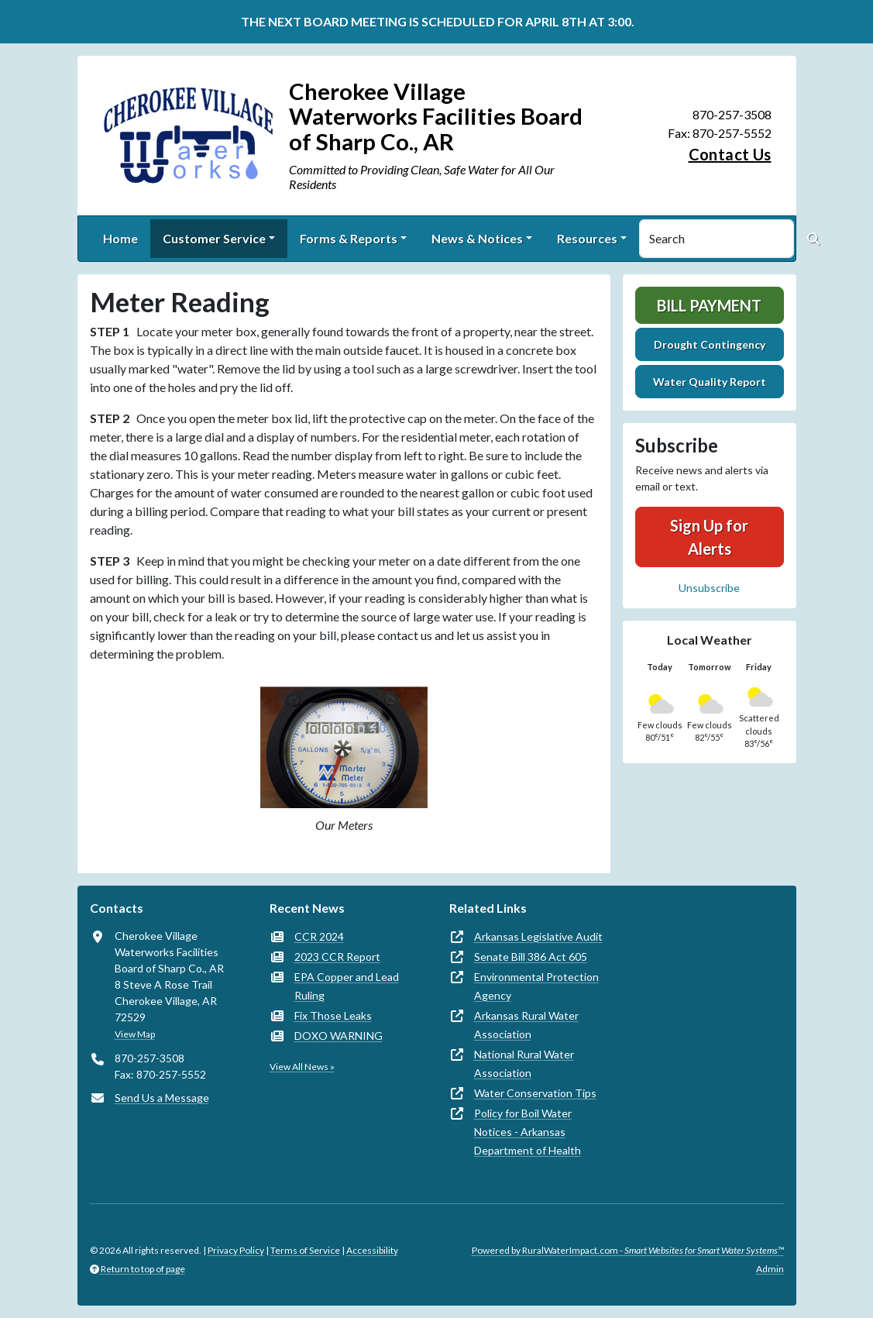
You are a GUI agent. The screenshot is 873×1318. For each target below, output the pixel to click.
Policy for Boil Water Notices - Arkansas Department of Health (527, 1131)
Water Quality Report (709, 381)
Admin (770, 1269)
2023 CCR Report (337, 956)
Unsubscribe (709, 587)
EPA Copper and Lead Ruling (346, 986)
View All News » (302, 1066)
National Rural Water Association (524, 1063)
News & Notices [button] (477, 238)
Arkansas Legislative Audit (538, 936)
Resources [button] (587, 238)
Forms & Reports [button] (348, 238)
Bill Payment (709, 305)
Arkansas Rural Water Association (526, 1025)
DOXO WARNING (338, 1035)
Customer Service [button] (214, 238)
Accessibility (372, 1250)
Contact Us (730, 154)
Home (120, 238)
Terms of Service (305, 1250)
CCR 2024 (319, 936)
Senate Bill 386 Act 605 (530, 956)
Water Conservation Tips (535, 1092)
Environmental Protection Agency (536, 986)
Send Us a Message (162, 1097)
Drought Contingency (709, 344)
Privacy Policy (236, 1250)
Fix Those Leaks (333, 1015)
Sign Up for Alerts (709, 537)
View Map (135, 1034)
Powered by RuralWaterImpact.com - (628, 1250)
